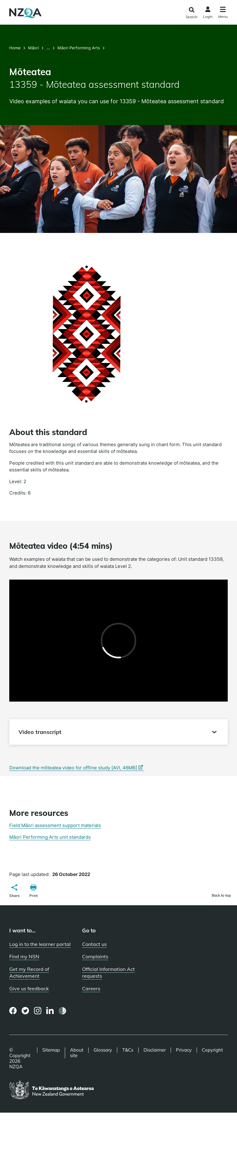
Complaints (95, 956)
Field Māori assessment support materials (55, 825)
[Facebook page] (13, 1010)
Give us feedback (29, 988)
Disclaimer (154, 1050)
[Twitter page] (25, 1010)
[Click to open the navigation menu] (223, 13)
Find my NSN (24, 956)
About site (76, 1052)
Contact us (94, 944)
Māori (33, 47)
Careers (91, 988)
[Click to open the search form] (191, 13)
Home (15, 47)
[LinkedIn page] (50, 1011)
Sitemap (51, 1050)
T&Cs (127, 1050)
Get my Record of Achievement (29, 972)
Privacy (184, 1050)
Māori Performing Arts (78, 47)
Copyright (212, 1050)
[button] (14, 891)
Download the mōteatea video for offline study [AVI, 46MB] (76, 768)
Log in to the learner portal (40, 944)
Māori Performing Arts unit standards (50, 837)
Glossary (103, 1050)
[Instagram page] (38, 1010)
